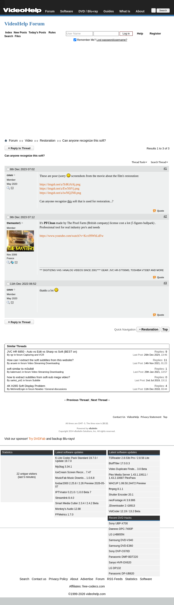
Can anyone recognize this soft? (84, 140)
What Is (124, 11)
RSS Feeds (115, 579)
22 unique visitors (27, 473)
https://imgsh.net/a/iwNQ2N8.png (60, 193)
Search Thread (158, 162)
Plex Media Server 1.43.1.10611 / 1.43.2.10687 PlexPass (128, 476)
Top (165, 329)
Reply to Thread (19, 148)
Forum (50, 11)
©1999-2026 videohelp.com (86, 594)
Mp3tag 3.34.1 (63, 466)
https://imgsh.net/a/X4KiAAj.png (60, 184)
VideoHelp (133, 417)
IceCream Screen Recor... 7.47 (73, 472)
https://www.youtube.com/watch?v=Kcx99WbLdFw (72, 235)
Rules (52, 32)
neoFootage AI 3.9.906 (122, 500)
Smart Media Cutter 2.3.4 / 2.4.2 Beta (77, 503)
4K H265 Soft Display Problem (26, 386)
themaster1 (14, 223)
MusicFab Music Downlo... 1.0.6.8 (74, 477)
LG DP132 (115, 568)
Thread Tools (138, 162)
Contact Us (119, 417)
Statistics (131, 579)
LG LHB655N (116, 534)
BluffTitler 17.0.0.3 (119, 463)
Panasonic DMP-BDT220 (123, 556)
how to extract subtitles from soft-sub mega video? (38, 377)
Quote (158, 211)
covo (10, 175)
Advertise (86, 579)
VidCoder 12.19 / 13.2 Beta (124, 511)
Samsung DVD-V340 (121, 540)
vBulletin (93, 428)
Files (18, 36)
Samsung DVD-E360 (121, 545)
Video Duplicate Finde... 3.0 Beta (128, 469)
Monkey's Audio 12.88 (68, 508)
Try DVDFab (37, 438)
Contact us (39, 579)
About (140, 11)
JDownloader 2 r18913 (122, 505)
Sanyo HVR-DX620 (120, 562)
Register (155, 33)
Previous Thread (78, 400)
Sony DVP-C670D (119, 551)
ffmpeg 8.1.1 (116, 489)
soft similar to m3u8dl (20, 368)
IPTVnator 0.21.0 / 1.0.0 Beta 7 (73, 492)
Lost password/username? (112, 39)
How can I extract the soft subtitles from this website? (40, 360)
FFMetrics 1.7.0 (64, 514)
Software (66, 11)
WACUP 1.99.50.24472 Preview (127, 483)
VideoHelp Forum (24, 23)
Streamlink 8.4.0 (64, 497)
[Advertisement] (41, 91)
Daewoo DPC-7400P (121, 528)
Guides (109, 11)
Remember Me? (85, 39)
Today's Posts (37, 32)
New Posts (20, 32)
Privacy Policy (58, 579)
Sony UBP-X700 (118, 523)
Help (140, 33)
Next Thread (99, 400)
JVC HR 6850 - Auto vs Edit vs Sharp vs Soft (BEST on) (42, 351)
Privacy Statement (151, 417)
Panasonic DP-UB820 (121, 573)
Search (8, 36)
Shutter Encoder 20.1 (121, 494)
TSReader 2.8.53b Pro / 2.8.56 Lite (129, 457)
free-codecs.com (93, 586)
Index (8, 32)
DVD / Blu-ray (88, 11)
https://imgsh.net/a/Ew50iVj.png (59, 188)
